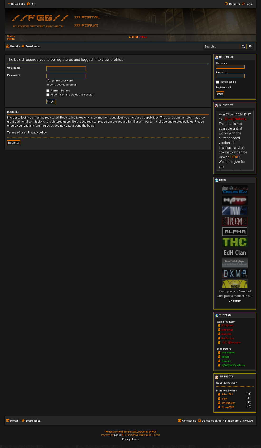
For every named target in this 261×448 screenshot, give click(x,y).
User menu (224, 57)
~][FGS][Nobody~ (235, 119)
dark (224, 398)
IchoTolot (227, 330)
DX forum (235, 300)
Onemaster (228, 403)
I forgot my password (59, 80)
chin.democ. (229, 352)
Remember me (58, 90)
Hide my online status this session (70, 94)
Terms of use (16, 132)
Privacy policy (37, 132)
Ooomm (226, 361)
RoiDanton (228, 338)
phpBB (118, 435)
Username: (14, 67)
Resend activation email (61, 84)
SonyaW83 (228, 407)
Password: (14, 75)
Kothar (225, 357)
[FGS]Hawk (228, 325)
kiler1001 (227, 394)
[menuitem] (30, 4)
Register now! (223, 87)
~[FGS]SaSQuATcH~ (233, 365)
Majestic (227, 334)
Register (13, 142)
